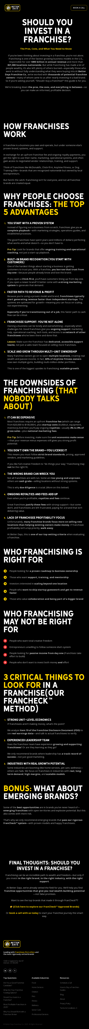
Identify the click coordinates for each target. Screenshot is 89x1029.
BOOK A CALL (79, 8)
